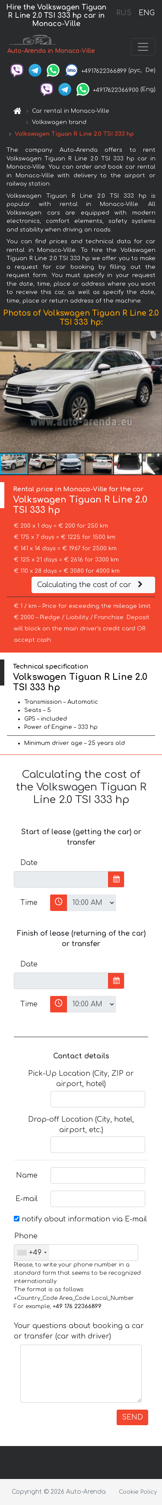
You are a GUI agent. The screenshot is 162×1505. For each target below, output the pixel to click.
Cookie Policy (138, 1492)
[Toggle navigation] (143, 46)
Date (29, 863)
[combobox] (31, 1252)
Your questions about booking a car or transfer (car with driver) (79, 1331)
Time (29, 903)
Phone (26, 1236)
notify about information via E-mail (80, 1219)
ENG (146, 13)
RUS (123, 13)
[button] (154, 392)
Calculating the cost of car (91, 585)
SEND (132, 1417)
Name (27, 1175)
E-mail (27, 1199)
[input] (61, 879)
